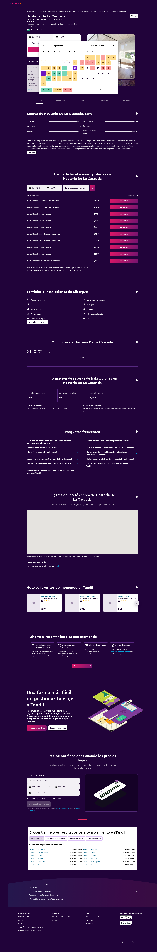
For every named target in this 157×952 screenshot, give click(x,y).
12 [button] (54, 68)
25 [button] (49, 78)
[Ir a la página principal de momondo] (15, 3)
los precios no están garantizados (79, 884)
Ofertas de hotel (32, 11)
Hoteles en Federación (90, 849)
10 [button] (43, 68)
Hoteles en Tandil (103, 11)
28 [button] (64, 78)
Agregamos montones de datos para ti (83, 895)
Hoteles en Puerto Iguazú (91, 862)
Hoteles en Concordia (37, 862)
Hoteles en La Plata (89, 855)
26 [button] (54, 78)
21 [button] (64, 73)
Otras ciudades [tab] (36, 838)
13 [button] (59, 68)
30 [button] (75, 78)
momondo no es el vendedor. (83, 891)
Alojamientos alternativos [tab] (56, 838)
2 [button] (74, 57)
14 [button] (64, 68)
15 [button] (70, 68)
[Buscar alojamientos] (4, 14)
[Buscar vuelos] (4, 10)
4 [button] (48, 63)
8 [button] (69, 63)
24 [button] (43, 78)
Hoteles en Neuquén (90, 859)
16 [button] (75, 68)
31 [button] (43, 84)
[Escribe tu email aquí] (55, 792)
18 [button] (49, 73)
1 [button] (69, 57)
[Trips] (4, 25)
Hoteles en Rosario (36, 859)
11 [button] (48, 68)
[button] (3, 3)
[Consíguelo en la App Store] (126, 923)
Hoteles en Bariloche (37, 855)
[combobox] (55, 780)
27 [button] (59, 78)
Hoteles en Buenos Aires (38, 849)
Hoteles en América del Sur (47, 11)
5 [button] (54, 63)
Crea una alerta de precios (120, 652)
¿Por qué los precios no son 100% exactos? (83, 899)
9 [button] (74, 63)
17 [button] (43, 73)
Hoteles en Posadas (89, 865)
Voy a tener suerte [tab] (76, 838)
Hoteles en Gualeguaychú (39, 852)
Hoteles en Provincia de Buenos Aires (84, 11)
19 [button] (54, 73)
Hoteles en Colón (89, 852)
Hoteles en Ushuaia (36, 865)
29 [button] (70, 78)
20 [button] (59, 73)
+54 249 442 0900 (34, 27)
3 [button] (43, 63)
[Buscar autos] (4, 19)
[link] (82, 666)
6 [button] (59, 63)
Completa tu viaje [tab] (94, 838)
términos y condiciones (62, 808)
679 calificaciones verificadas (51, 30)
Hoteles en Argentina (64, 11)
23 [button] (75, 73)
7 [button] (64, 63)
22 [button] (70, 73)
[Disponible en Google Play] (126, 917)
